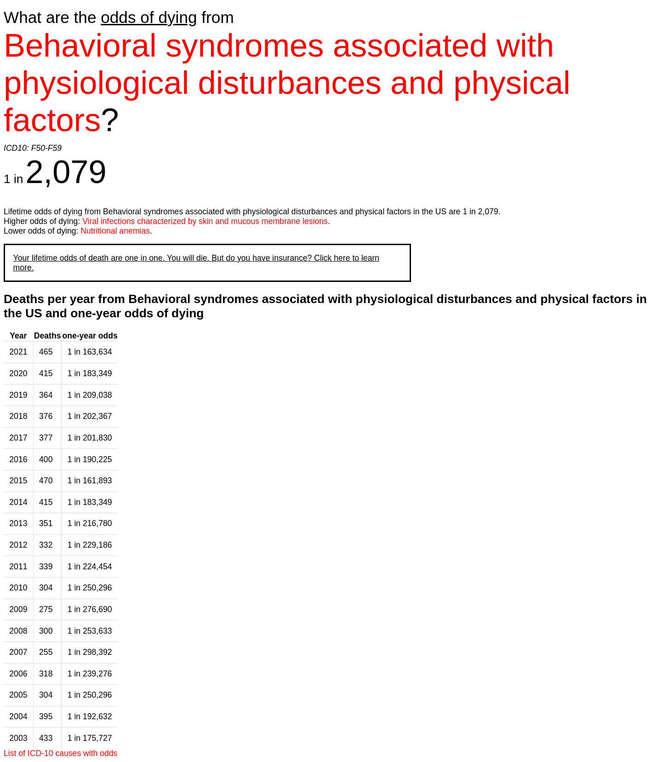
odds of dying (149, 17)
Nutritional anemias (115, 230)
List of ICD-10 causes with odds (60, 753)
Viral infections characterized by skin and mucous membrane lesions (205, 221)
